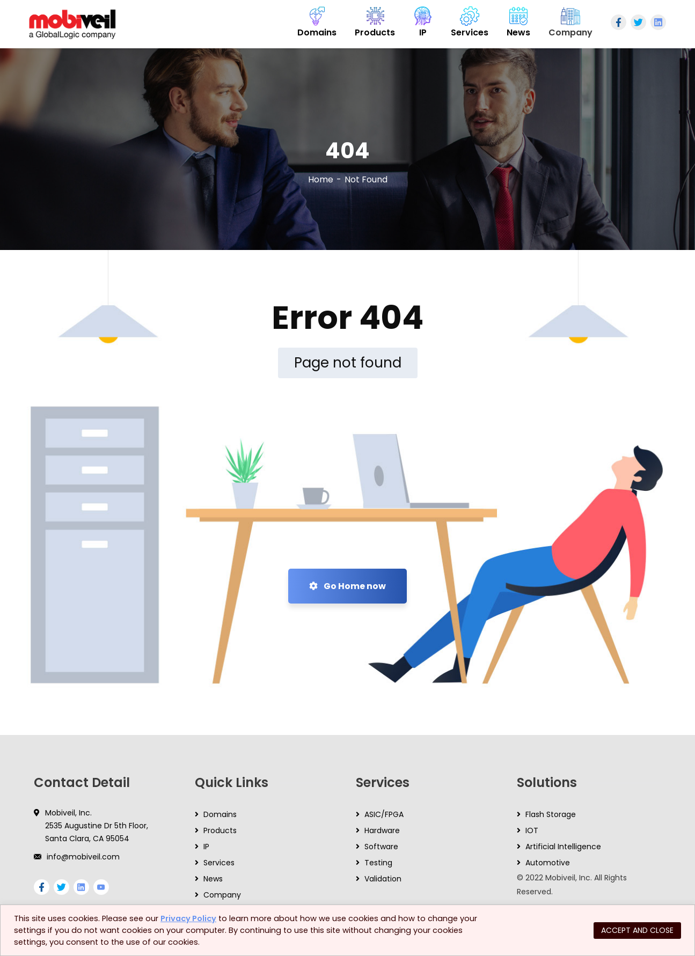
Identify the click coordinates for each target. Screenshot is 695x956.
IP (206, 846)
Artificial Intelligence (563, 846)
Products (220, 830)
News (213, 878)
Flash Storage (550, 814)
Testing (378, 862)
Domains (220, 814)
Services (219, 862)
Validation (382, 878)
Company (222, 894)
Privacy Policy (188, 918)
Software (381, 846)
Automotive (547, 862)
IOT (531, 830)
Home (320, 179)
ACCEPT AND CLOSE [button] (637, 930)
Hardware (382, 830)
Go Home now (347, 586)
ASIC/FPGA (384, 814)
